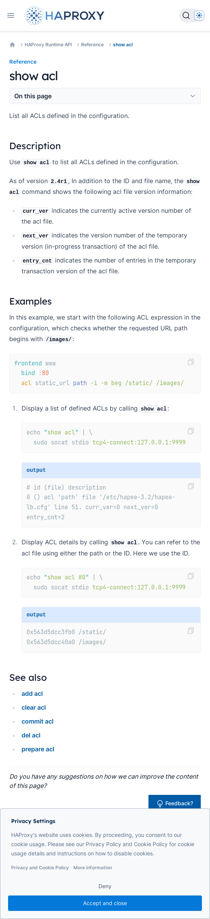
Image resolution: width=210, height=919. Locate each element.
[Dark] (199, 15)
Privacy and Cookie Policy (40, 867)
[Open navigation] (10, 15)
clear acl (34, 707)
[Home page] (66, 15)
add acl (32, 693)
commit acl (37, 721)
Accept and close (105, 903)
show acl (123, 44)
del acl (31, 735)
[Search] (189, 15)
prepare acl (38, 749)
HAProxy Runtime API (48, 44)
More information (92, 867)
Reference (92, 44)
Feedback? (174, 804)
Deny (105, 886)
